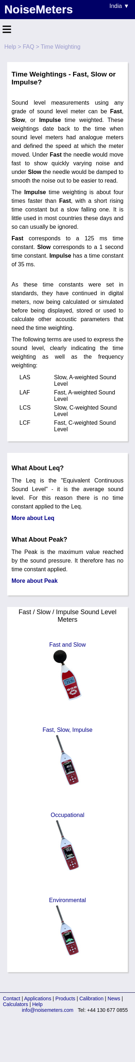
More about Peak (35, 581)
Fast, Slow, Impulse (68, 757)
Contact (11, 998)
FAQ (28, 47)
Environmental (68, 927)
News (114, 998)
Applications (37, 998)
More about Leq (33, 518)
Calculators (15, 1004)
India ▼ (119, 6)
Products (65, 998)
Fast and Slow (68, 672)
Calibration (92, 998)
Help (10, 47)
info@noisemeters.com (47, 1010)
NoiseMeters (38, 9)
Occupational (68, 842)
